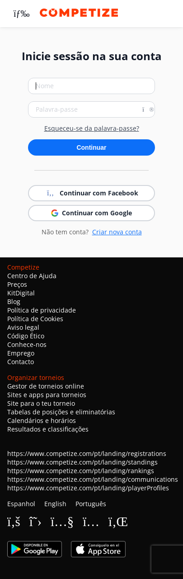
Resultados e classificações (48, 429)
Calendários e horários (41, 420)
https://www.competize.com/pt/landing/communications (92, 479)
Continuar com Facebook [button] (91, 193)
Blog (13, 301)
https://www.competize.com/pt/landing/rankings (80, 470)
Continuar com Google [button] (91, 213)
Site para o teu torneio (41, 403)
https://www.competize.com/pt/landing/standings (82, 462)
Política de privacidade (41, 310)
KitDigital (21, 293)
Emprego (20, 353)
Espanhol (21, 503)
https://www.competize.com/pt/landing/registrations (86, 453)
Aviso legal (23, 327)
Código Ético (25, 336)
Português (90, 503)
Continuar (91, 147)
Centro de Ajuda (31, 275)
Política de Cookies (35, 318)
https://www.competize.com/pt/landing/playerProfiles (88, 488)
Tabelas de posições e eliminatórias (61, 412)
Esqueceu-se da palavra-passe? (91, 128)
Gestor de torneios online (45, 386)
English (55, 503)
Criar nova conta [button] (117, 232)
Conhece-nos (27, 344)
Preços (17, 284)
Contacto (20, 361)
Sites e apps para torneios (46, 394)
